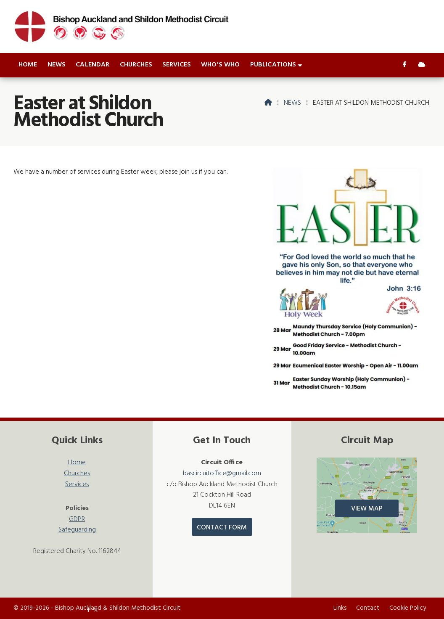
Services (77, 484)
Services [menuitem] (176, 64)
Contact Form (222, 527)
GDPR (77, 519)
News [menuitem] (57, 64)
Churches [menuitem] (136, 64)
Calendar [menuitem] (92, 64)
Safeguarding (77, 530)
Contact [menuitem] (368, 608)
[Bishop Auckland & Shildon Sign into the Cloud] (422, 65)
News (292, 103)
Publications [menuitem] (273, 64)
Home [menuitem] (27, 64)
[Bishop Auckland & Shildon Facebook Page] (405, 65)
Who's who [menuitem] (220, 64)
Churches (77, 473)
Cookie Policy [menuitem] (407, 608)
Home (77, 463)
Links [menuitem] (340, 608)
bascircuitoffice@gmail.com (222, 473)
